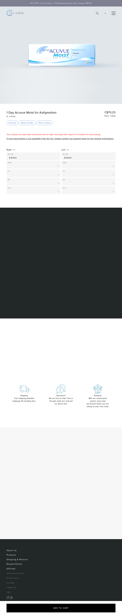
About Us (12, 550)
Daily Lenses (27, 122)
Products (11, 555)
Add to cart (61, 608)
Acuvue (12, 122)
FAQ (8, 592)
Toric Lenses (44, 122)
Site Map (10, 583)
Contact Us (11, 588)
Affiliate (11, 568)
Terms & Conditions (15, 573)
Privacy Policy (13, 578)
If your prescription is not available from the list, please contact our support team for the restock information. (60, 138)
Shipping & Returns (17, 559)
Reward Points (14, 564)
